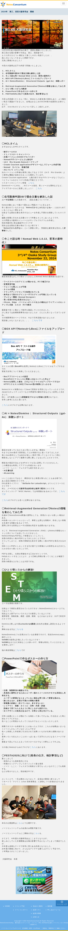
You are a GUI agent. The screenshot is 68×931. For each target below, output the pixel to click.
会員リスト (37, 910)
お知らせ (36, 917)
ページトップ (62, 904)
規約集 (49, 906)
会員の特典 (37, 913)
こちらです (37, 320)
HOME (7, 906)
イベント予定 (20, 906)
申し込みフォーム (54, 910)
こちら (31, 183)
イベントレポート (21, 910)
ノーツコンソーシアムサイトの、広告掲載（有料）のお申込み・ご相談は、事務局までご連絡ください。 (34, 928)
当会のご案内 (38, 906)
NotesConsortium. (33, 921)
